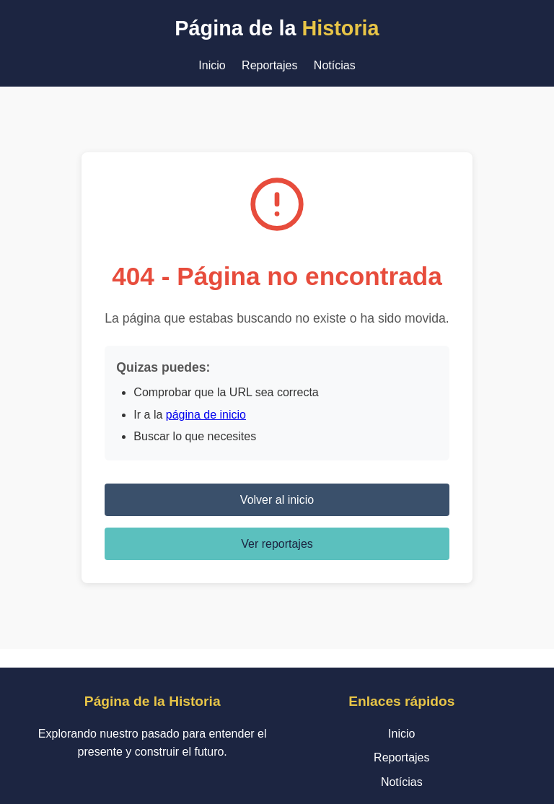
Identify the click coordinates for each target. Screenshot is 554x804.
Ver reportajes (277, 544)
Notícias (335, 65)
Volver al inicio (277, 500)
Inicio (211, 65)
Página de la (277, 28)
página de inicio (206, 414)
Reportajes (269, 65)
